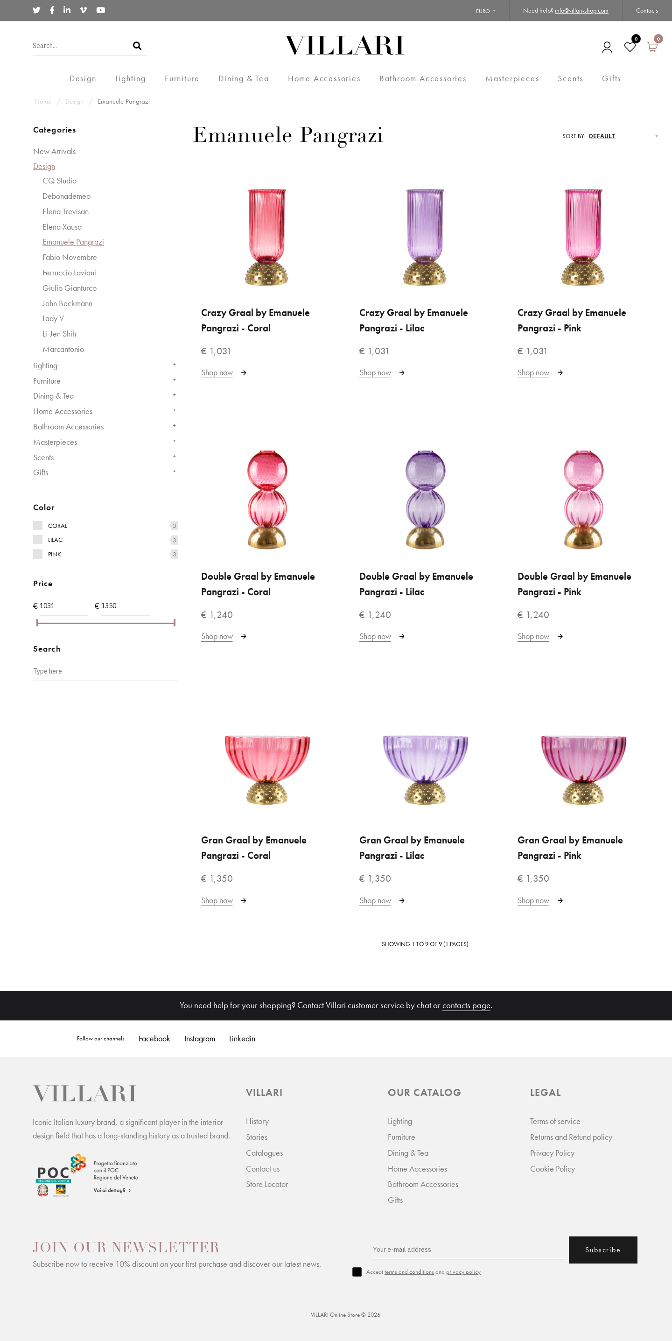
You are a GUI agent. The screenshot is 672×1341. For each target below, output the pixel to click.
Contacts (647, 10)
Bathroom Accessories (68, 426)
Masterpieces (55, 441)
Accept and (423, 1272)
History (257, 1121)
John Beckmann (67, 303)
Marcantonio (63, 349)
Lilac (55, 539)
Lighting (45, 365)
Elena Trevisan (65, 211)
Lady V (53, 318)
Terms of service (555, 1121)
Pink (54, 554)
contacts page (466, 1005)
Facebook (154, 1038)
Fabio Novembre (69, 257)
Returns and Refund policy (571, 1136)
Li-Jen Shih (59, 333)
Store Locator (267, 1184)
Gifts (40, 472)
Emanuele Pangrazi (124, 101)
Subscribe (603, 1250)
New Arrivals (54, 151)
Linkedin (242, 1038)
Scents (43, 457)
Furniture (47, 380)
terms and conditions (409, 1272)
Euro (483, 11)
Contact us (263, 1168)
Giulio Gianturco (69, 287)
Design (74, 101)
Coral (57, 525)
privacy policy (463, 1272)
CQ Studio (59, 180)
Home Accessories (62, 411)
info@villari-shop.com (582, 10)
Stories (256, 1136)
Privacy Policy (552, 1152)
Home (43, 101)
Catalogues (264, 1152)
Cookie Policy (552, 1168)
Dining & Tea (53, 395)
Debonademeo (66, 195)
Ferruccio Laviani (69, 272)
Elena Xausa (62, 226)
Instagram (199, 1038)
